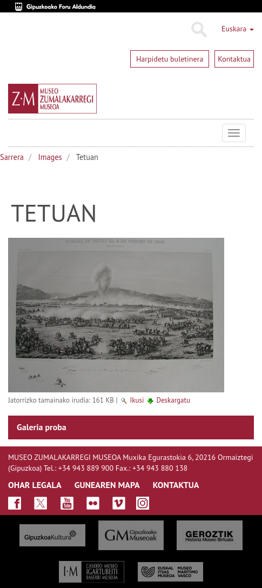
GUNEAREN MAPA (107, 484)
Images (50, 157)
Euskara (237, 29)
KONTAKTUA (176, 484)
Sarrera (12, 157)
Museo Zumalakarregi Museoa (16, 132)
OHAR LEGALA (35, 484)
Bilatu (198, 30)
